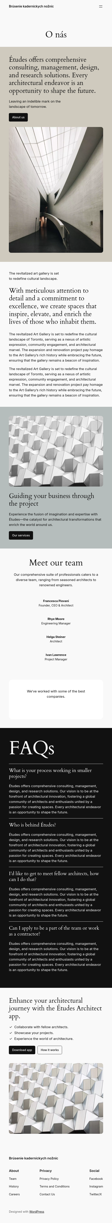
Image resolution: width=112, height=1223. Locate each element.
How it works (50, 1050)
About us (18, 117)
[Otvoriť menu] (100, 6)
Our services (21, 535)
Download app (22, 1050)
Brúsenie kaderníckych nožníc (31, 6)
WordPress (36, 1211)
